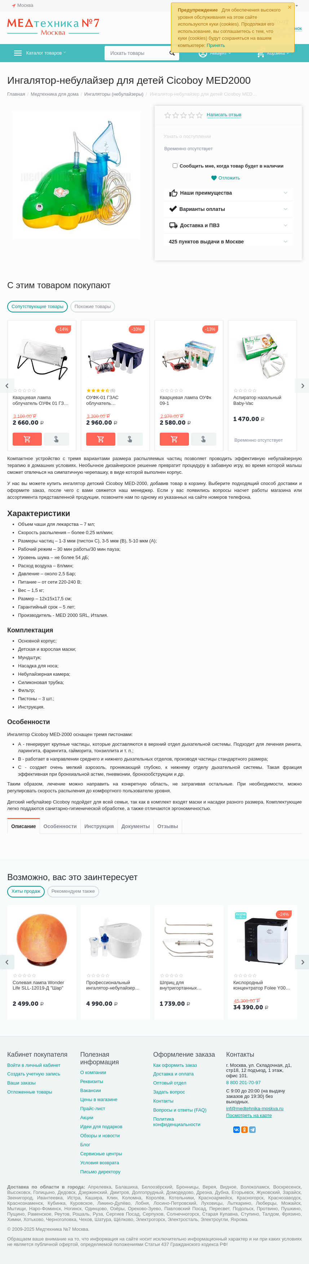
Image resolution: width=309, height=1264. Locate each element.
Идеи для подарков (101, 1126)
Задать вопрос (169, 1092)
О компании (93, 1072)
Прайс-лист (92, 1108)
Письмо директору (100, 1171)
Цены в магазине (98, 1099)
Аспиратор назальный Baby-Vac (257, 400)
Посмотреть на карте (249, 1115)
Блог (85, 1144)
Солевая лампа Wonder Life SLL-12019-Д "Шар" (38, 985)
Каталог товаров (50, 53)
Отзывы (167, 465)
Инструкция (99, 465)
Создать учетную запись (33, 1074)
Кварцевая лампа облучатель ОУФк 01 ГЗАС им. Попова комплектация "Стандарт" (41, 400)
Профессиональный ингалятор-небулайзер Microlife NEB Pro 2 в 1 (110, 985)
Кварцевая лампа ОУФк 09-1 (185, 400)
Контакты (163, 1101)
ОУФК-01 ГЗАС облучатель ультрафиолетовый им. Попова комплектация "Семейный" (111, 400)
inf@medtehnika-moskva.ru (254, 1108)
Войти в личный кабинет (34, 1065)
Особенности (60, 465)
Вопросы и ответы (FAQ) (180, 1110)
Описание (23, 465)
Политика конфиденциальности (176, 1121)
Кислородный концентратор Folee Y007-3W (261, 985)
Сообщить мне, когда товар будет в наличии (228, 166)
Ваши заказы (21, 1083)
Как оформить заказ (175, 1065)
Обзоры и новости (100, 1135)
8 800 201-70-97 (243, 1082)
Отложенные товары (29, 1092)
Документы (136, 465)
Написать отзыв (224, 114)
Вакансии (90, 1090)
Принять (216, 45)
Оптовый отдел (169, 1083)
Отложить (225, 178)
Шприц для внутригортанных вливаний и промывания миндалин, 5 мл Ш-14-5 (186, 985)
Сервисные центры (101, 1153)
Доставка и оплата (173, 1074)
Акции (86, 1117)
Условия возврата (99, 1162)
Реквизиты (91, 1081)
